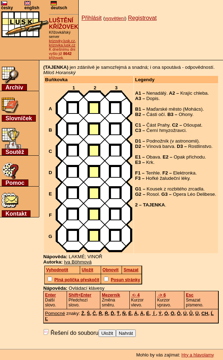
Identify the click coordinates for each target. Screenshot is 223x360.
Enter (50, 295)
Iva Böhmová (78, 262)
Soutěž (15, 152)
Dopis (152, 98)
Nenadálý (156, 93)
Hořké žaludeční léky (167, 178)
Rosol (153, 194)
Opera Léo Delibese (194, 194)
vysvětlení (115, 18)
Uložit (107, 333)
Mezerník (111, 295)
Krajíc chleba (193, 93)
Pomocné (55, 313)
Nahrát (126, 333)
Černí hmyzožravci (165, 130)
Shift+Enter (79, 295)
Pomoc (15, 183)
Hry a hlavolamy (198, 355)
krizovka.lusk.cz (62, 45)
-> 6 (161, 295)
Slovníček (19, 118)
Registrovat (142, 18)
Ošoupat (192, 125)
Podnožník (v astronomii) (172, 141)
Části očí (155, 114)
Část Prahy (157, 125)
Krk (149, 162)
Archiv (14, 87)
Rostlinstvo (199, 146)
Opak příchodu (189, 157)
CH (204, 313)
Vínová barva (160, 146)
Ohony (185, 114)
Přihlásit (92, 18)
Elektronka (184, 173)
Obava (153, 157)
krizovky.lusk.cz (62, 41)
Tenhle (153, 173)
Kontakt (16, 214)
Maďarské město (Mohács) (174, 109)
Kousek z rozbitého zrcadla (175, 189)
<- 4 (135, 295)
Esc (189, 295)
